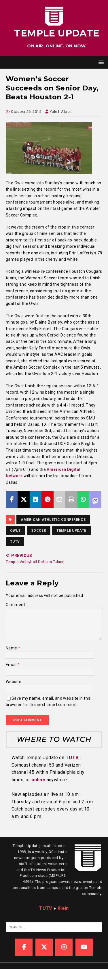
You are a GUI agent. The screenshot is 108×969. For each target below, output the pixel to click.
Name (12, 648)
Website (13, 681)
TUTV (15, 541)
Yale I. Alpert (61, 111)
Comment (15, 604)
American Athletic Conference (53, 520)
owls (15, 531)
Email (12, 664)
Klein (63, 908)
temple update (71, 531)
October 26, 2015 (26, 111)
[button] (100, 62)
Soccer (38, 531)
